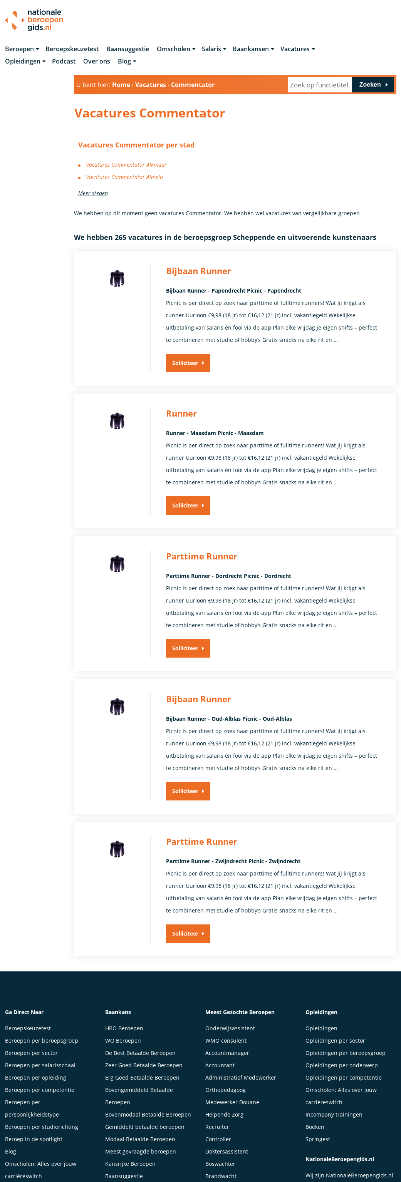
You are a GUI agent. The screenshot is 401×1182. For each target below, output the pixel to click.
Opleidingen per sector (335, 1041)
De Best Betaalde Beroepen (140, 1053)
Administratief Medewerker (240, 1078)
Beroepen (19, 49)
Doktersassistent (226, 1152)
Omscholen (173, 49)
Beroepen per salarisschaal (40, 1066)
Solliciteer (185, 363)
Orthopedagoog (225, 1090)
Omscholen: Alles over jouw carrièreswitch (341, 1097)
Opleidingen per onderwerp (341, 1066)
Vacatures (295, 49)
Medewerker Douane (232, 1103)
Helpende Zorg (224, 1115)
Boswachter (220, 1164)
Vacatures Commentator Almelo (124, 177)
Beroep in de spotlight (33, 1139)
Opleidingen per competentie (343, 1078)
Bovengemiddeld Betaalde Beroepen (139, 1097)
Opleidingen (22, 61)
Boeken (314, 1127)
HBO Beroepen (124, 1029)
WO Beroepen (123, 1041)
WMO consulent (226, 1041)
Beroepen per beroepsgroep (41, 1041)
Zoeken (370, 85)
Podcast (64, 61)
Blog (124, 61)
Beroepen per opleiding (35, 1078)
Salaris (211, 49)
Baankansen (251, 49)
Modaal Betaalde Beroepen (140, 1139)
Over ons (96, 61)
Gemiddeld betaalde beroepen (145, 1127)
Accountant (220, 1066)
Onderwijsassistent (230, 1029)
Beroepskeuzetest (72, 49)
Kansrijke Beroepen (130, 1164)
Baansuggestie (127, 49)
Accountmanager (227, 1053)
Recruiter (217, 1127)
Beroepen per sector (31, 1053)
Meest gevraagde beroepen (140, 1152)
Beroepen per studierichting (41, 1127)
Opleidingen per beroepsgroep (345, 1053)
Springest (317, 1139)
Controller (218, 1139)
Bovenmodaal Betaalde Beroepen (148, 1115)
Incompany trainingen (333, 1115)
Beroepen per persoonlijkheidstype (32, 1109)
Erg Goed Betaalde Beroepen (142, 1078)
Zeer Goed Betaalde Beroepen (144, 1066)
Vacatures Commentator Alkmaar (126, 164)
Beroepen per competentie (39, 1090)
